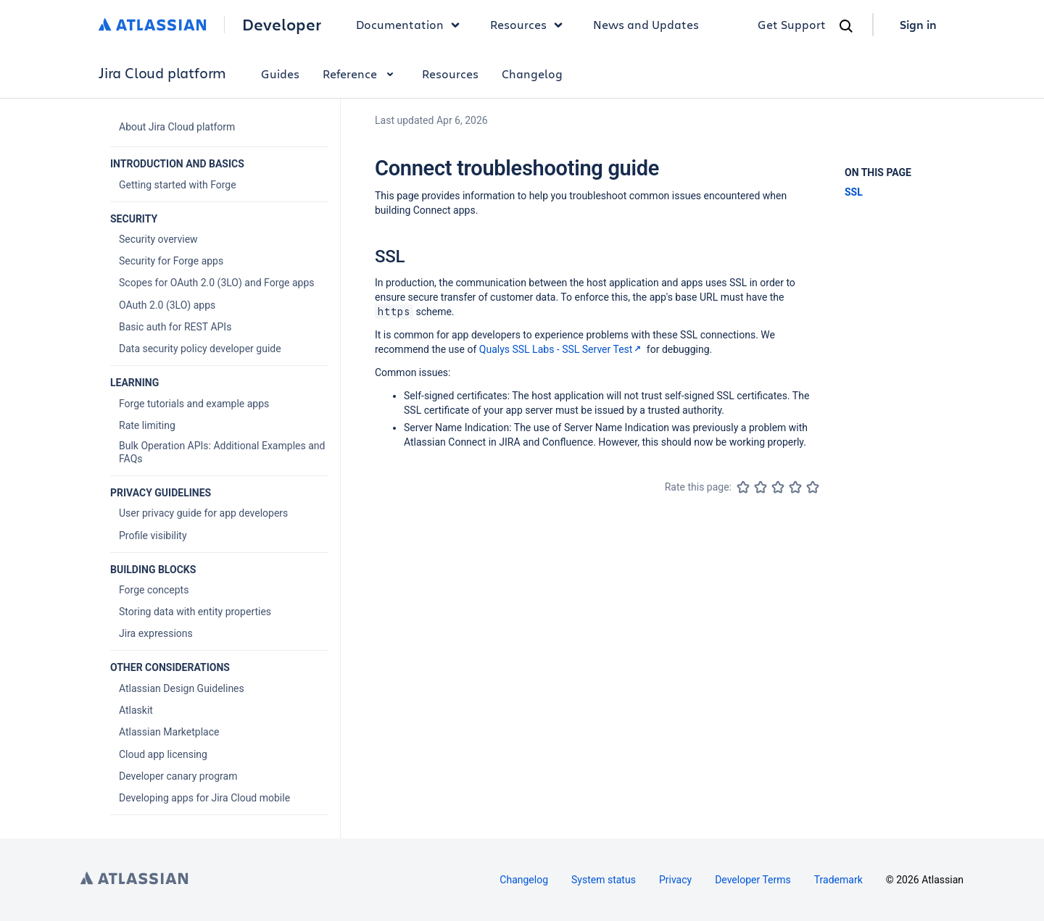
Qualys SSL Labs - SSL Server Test (562, 349)
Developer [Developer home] (281, 24)
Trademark (838, 879)
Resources (450, 73)
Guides (280, 73)
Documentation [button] (411, 24)
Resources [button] (530, 24)
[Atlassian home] (153, 24)
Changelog (532, 73)
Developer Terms (753, 879)
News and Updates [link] (646, 24)
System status (603, 879)
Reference (361, 73)
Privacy (675, 879)
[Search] (846, 26)
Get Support (792, 24)
